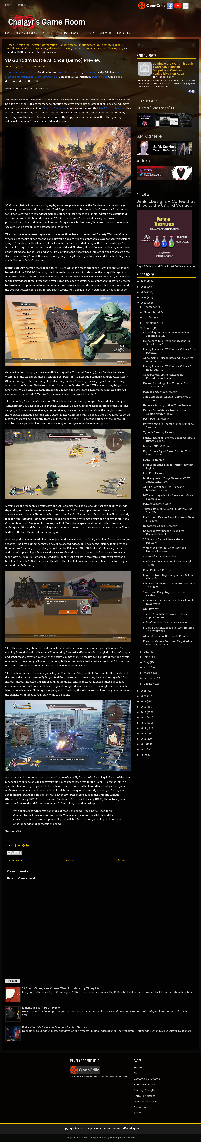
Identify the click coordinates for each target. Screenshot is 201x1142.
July (146, 651)
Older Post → (123, 860)
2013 (143, 733)
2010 (143, 749)
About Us (23, 4)
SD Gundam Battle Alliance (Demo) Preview (52, 60)
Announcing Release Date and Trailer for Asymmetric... (168, 359)
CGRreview (104, 45)
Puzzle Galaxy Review (157, 503)
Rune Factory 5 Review (157, 570)
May (146, 662)
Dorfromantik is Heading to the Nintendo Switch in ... (168, 425)
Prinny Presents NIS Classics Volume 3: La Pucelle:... (169, 350)
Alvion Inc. (23, 45)
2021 (143, 690)
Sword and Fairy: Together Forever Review (165, 593)
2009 (144, 755)
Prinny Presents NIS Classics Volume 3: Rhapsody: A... (167, 367)
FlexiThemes (82, 1137)
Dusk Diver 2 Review (156, 418)
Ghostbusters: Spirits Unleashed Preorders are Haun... (163, 376)
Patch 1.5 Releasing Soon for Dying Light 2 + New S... (168, 563)
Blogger (134, 1128)
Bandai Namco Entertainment (77, 45)
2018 (143, 706)
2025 (143, 286)
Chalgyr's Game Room (97, 1128)
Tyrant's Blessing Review (159, 432)
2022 (143, 302)
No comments (36, 66)
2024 (144, 292)
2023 (143, 297)
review (76, 48)
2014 (143, 728)
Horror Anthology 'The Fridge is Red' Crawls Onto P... (166, 384)
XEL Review (151, 609)
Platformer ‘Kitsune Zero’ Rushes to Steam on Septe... (169, 518)
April (147, 667)
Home (8, 5)
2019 (143, 701)
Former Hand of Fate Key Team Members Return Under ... (169, 439)
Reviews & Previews (26, 32)
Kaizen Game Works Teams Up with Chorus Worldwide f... (165, 411)
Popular (12, 981)
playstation (40, 48)
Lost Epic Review (154, 473)
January (149, 683)
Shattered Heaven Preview (160, 556)
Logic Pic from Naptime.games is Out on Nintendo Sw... (168, 576)
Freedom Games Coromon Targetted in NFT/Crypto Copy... (167, 642)
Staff (137, 1073)
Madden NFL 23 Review (158, 446)
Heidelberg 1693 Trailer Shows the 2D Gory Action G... (166, 342)
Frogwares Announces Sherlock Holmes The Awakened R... (168, 629)
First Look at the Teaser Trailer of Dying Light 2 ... (168, 466)
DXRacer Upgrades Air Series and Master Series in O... (169, 496)
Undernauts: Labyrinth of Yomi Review (167, 405)
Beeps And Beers (144, 1084)
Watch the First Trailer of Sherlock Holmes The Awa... (164, 549)
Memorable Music (145, 1101)
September (151, 322)
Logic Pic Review (154, 459)
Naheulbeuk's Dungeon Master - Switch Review (55, 1027)
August (148, 328)
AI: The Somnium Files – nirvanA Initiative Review (163, 488)
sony (120, 48)
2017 (143, 712)
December (150, 307)
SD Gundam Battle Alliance (99, 48)
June (147, 657)
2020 (144, 696)
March (148, 673)
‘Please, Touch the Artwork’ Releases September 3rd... (166, 615)
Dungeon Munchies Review (160, 391)
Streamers (105, 32)
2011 (143, 744)
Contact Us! (124, 32)
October (149, 317)
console (118, 45)
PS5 (68, 48)
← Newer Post (14, 860)
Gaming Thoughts (145, 1090)
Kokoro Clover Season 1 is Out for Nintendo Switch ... (163, 532)
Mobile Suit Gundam (18, 48)
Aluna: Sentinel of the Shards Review (166, 636)
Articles (50, 31)
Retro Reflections (144, 1096)
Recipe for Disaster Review (160, 525)
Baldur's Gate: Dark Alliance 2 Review (166, 622)
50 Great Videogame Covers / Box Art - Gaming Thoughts (60, 988)
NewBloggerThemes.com (122, 1137)
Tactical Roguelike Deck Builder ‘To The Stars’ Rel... (167, 510)
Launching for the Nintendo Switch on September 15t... (166, 334)
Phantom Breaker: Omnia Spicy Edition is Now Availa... (168, 602)
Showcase (140, 1107)
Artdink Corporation (44, 45)
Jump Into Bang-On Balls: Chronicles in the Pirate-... (167, 398)
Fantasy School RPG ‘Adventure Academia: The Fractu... (169, 585)
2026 (144, 281)
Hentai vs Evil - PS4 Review (41, 1007)
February (149, 678)
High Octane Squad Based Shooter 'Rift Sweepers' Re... (166, 452)
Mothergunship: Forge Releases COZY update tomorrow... (166, 480)
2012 (143, 738)
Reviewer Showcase (73, 31)
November (151, 312)
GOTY (91, 32)
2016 (143, 717)
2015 (143, 722)
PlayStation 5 (56, 48)
